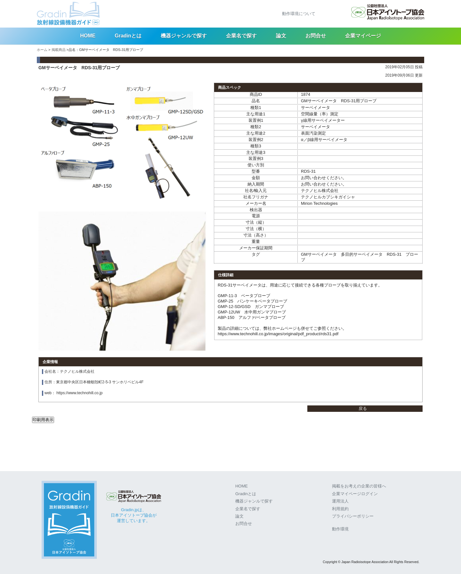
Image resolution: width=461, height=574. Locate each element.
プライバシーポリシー (353, 516)
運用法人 (340, 501)
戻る (363, 408)
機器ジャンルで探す (184, 35)
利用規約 (340, 508)
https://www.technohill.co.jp (79, 393)
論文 (281, 35)
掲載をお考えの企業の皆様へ (359, 486)
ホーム (42, 50)
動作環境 (340, 529)
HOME (87, 35)
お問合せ (315, 35)
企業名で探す (241, 35)
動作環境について (298, 13)
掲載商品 (59, 50)
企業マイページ (363, 35)
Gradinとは (128, 35)
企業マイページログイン (355, 493)
